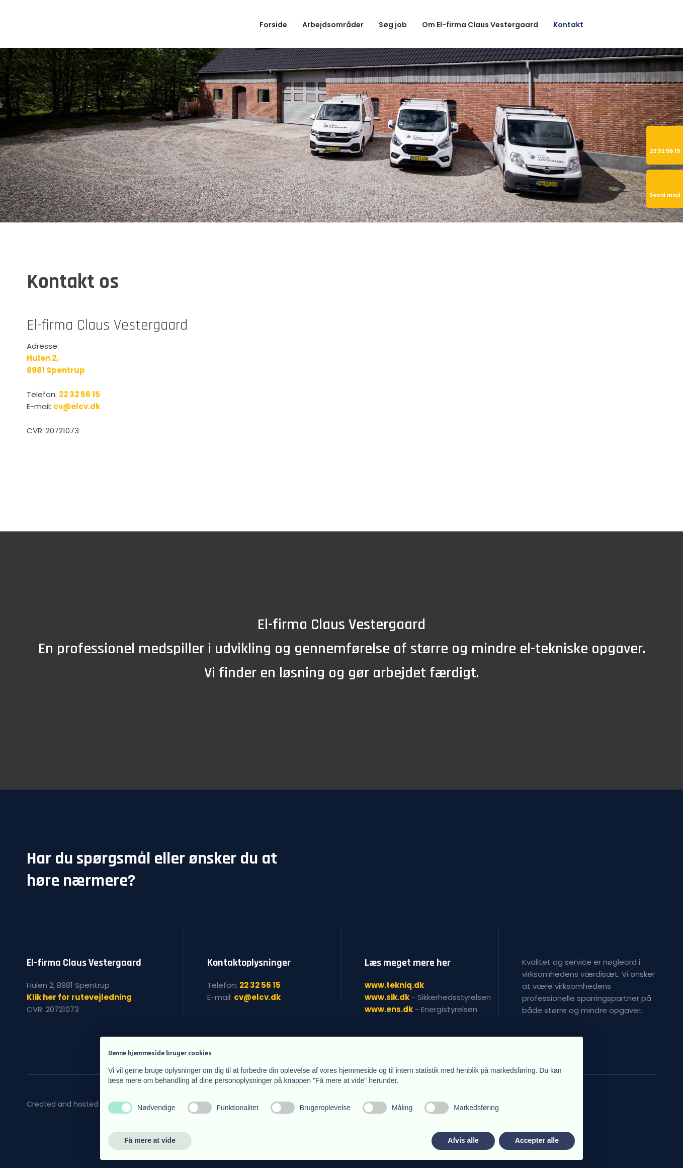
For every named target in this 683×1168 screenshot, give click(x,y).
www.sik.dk (387, 997)
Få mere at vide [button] (150, 1140)
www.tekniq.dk (394, 985)
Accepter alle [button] (537, 1140)
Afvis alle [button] (463, 1140)
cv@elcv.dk (76, 406)
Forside (273, 25)
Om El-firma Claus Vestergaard (480, 25)
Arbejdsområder (333, 25)
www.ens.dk (389, 1009)
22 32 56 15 (79, 394)
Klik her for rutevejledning (79, 997)
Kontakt (568, 25)
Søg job (393, 25)
